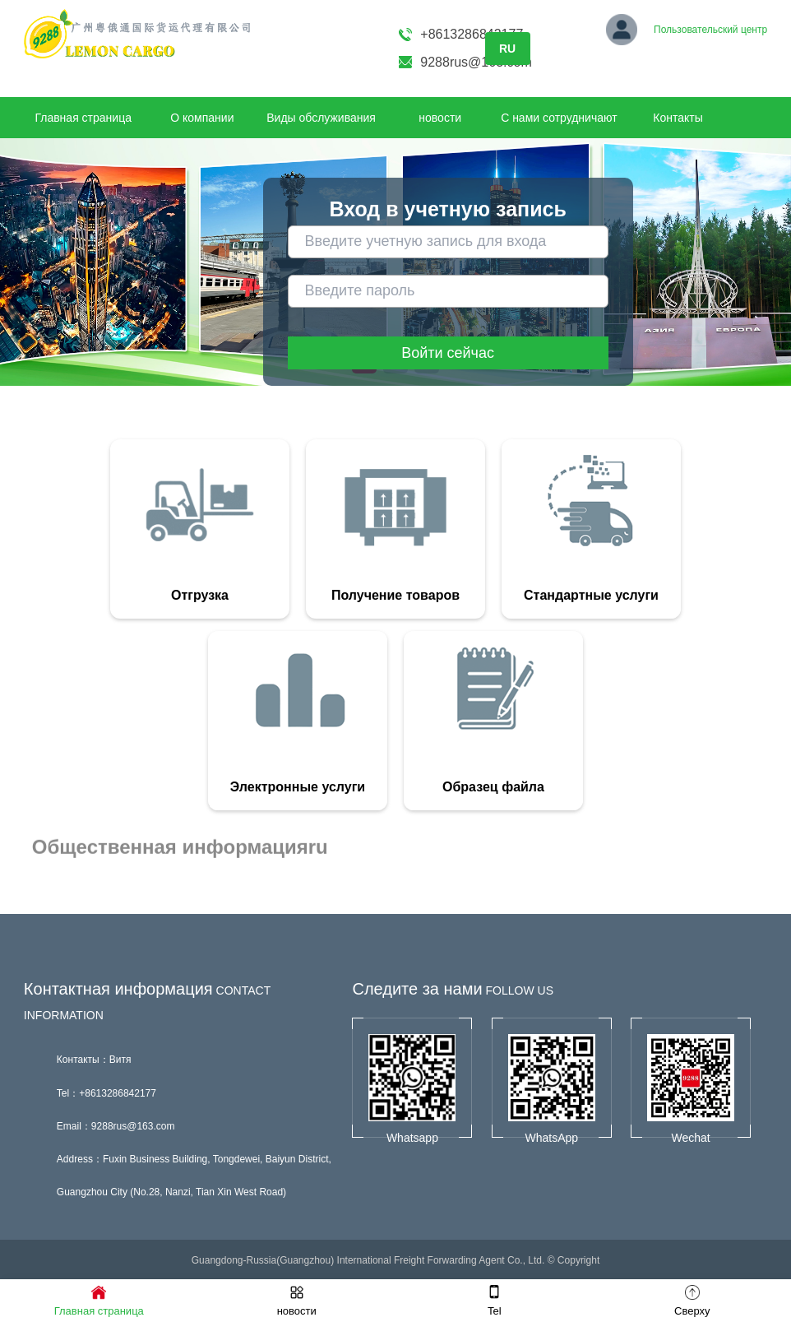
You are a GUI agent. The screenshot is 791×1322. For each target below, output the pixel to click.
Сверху (692, 1300)
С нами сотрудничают (559, 117)
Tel (494, 1300)
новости (440, 117)
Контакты (677, 117)
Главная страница (83, 117)
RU (507, 48)
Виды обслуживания (321, 117)
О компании (202, 117)
